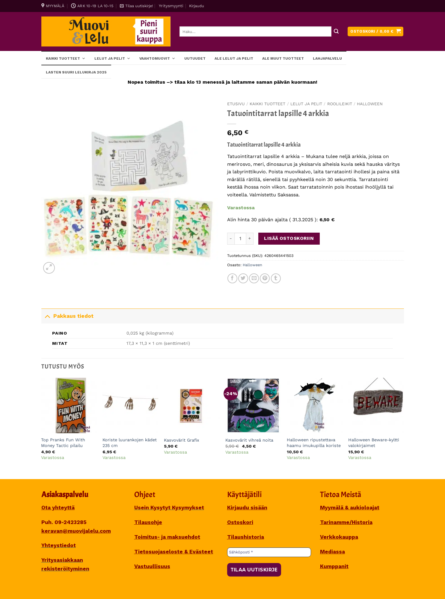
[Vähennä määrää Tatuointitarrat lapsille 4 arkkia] (230, 239)
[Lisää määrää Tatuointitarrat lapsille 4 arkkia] (250, 239)
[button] (136, 5)
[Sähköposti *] (269, 552)
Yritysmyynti (171, 5)
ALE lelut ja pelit (234, 58)
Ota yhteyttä (58, 508)
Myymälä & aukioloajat (349, 508)
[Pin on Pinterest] (265, 278)
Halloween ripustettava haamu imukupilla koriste (314, 442)
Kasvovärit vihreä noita (249, 440)
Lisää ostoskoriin (289, 238)
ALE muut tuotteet (283, 58)
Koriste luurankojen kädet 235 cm (129, 442)
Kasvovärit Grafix (181, 440)
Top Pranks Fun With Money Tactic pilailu (63, 442)
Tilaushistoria (245, 537)
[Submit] (336, 32)
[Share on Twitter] (243, 278)
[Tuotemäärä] (240, 239)
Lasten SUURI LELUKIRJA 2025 (76, 72)
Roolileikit (339, 103)
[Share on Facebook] (232, 278)
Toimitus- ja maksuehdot (167, 537)
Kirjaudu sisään (247, 508)
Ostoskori (240, 522)
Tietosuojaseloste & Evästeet (173, 552)
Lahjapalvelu (327, 58)
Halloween (370, 103)
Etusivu (236, 103)
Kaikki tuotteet (65, 58)
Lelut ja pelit (112, 58)
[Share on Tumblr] (276, 278)
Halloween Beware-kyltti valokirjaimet (373, 442)
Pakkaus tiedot (67, 315)
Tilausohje (148, 522)
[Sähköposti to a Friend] (254, 278)
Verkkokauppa (339, 537)
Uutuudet (195, 58)
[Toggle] (47, 315)
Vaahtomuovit (157, 58)
